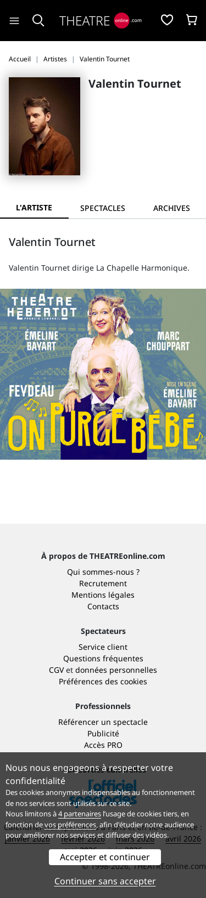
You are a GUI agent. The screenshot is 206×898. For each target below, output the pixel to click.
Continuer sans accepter (105, 881)
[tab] (103, 208)
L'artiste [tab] (34, 207)
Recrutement (103, 583)
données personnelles (116, 670)
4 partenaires (79, 814)
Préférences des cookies (103, 681)
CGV (56, 670)
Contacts (103, 606)
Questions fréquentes (103, 658)
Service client (103, 647)
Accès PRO (103, 745)
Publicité (103, 733)
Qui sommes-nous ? (103, 572)
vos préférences (70, 825)
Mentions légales (103, 595)
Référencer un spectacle (103, 722)
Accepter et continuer (105, 857)
